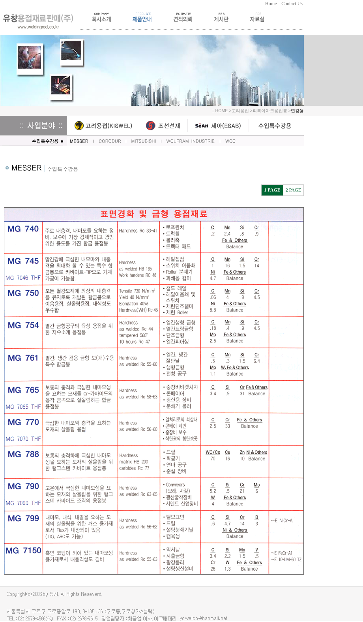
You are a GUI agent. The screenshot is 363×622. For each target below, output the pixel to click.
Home (273, 3)
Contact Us (292, 3)
